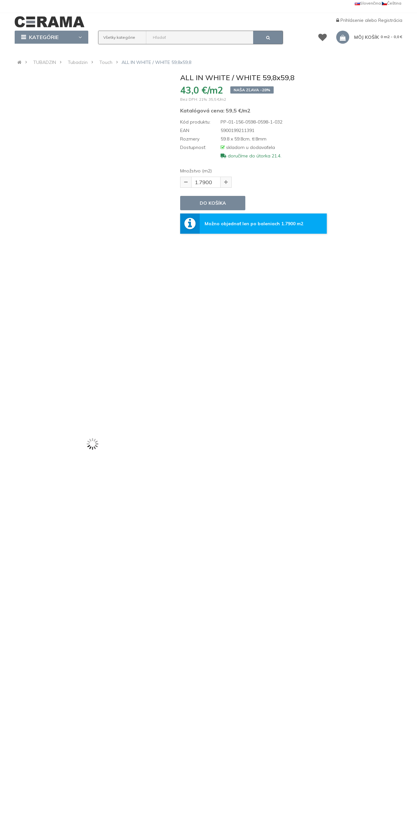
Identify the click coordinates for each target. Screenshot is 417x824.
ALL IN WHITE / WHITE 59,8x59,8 (156, 62)
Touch (105, 62)
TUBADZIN (44, 62)
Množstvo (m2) (196, 171)
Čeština (391, 3)
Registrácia (390, 20)
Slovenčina (368, 3)
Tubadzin (78, 62)
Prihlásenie (352, 20)
